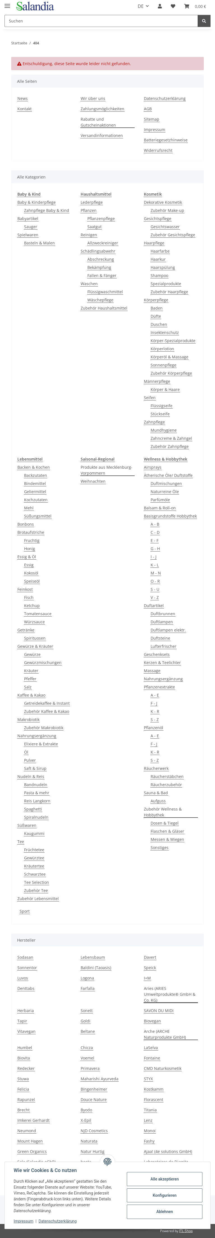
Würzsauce (34, 621)
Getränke (25, 630)
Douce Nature (94, 1099)
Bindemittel (35, 483)
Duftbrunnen (163, 613)
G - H (155, 548)
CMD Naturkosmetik (162, 1068)
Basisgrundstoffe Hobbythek (170, 516)
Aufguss (158, 801)
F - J (154, 703)
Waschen (89, 283)
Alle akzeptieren (164, 1179)
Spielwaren (27, 234)
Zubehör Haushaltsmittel (104, 308)
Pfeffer (30, 678)
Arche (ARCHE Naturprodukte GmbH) (165, 1034)
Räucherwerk (156, 768)
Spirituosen (35, 638)
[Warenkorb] (195, 6)
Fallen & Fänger (101, 275)
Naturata (89, 1141)
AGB (148, 108)
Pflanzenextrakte (159, 687)
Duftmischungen (166, 483)
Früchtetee (34, 849)
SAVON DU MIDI (159, 1010)
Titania (150, 1110)
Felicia (23, 1089)
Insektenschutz (165, 332)
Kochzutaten (36, 499)
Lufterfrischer (163, 646)
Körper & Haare (165, 389)
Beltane (88, 1031)
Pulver (30, 760)
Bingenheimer (94, 1089)
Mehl (29, 508)
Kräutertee (34, 866)
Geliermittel (35, 491)
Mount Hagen (30, 1141)
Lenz (148, 1120)
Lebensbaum (93, 957)
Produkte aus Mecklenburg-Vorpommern (106, 470)
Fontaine (152, 1058)
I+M (147, 978)
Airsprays (153, 467)
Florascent (153, 1099)
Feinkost (25, 589)
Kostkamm (153, 1089)
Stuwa (23, 1078)
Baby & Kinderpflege (36, 202)
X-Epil (86, 1120)
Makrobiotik (28, 719)
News (22, 98)
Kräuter (31, 670)
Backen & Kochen (33, 467)
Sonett (87, 1010)
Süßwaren (26, 825)
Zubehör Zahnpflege (170, 446)
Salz (28, 687)
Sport (25, 911)
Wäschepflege (100, 300)
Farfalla (88, 988)
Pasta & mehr (36, 792)
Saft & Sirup (35, 768)
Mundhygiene (164, 430)
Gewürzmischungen (43, 662)
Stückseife (160, 414)
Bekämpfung (99, 267)
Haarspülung (163, 267)
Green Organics (32, 1151)
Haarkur (158, 259)
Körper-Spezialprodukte (173, 340)
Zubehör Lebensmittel (38, 898)
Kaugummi (34, 833)
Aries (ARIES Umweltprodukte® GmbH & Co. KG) (169, 994)
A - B (155, 524)
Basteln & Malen (39, 243)
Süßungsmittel (38, 516)
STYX (148, 1078)
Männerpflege (157, 381)
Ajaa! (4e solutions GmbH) (168, 1151)
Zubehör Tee (36, 890)
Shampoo (159, 275)
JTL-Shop (186, 1230)
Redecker (26, 1068)
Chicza (87, 1047)
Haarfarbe (160, 251)
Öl (26, 752)
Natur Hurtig (92, 1151)
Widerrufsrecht (158, 150)
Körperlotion (162, 348)
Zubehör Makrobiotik (43, 727)
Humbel (24, 1047)
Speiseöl (32, 581)
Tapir (22, 1021)
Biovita (23, 1058)
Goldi (85, 1021)
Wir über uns (93, 98)
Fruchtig (31, 540)
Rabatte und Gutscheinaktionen (98, 122)
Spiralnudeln (36, 817)
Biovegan (152, 1021)
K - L (155, 564)
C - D (155, 532)
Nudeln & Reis (30, 776)
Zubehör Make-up (167, 210)
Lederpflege (92, 202)
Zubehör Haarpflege (169, 291)
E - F (154, 540)
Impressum (23, 1221)
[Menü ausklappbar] (7, 3)
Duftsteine (160, 638)
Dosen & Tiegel (165, 823)
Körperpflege (156, 300)
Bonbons (25, 524)
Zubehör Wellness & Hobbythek (163, 812)
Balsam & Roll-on (160, 508)
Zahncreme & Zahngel (171, 438)
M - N (156, 573)
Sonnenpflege (163, 365)
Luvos (22, 978)
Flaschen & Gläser (167, 831)
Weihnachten (93, 481)
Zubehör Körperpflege (171, 373)
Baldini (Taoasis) (96, 967)
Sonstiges (160, 847)
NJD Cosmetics (94, 1130)
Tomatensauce (38, 613)
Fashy (149, 1141)
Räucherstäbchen (167, 776)
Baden (157, 308)
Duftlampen (162, 621)
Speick (150, 967)
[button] (159, 6)
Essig (29, 564)
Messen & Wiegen (167, 839)
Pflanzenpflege (101, 218)
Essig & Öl (26, 556)
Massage (152, 670)
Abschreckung (100, 259)
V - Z (155, 597)
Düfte (156, 316)
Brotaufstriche (30, 532)
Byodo (86, 1110)
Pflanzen (89, 210)
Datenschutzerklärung (58, 1221)
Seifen (150, 397)
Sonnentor (27, 967)
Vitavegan (26, 1031)
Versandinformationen (102, 135)
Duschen (159, 324)
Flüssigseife (161, 405)
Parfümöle (160, 499)
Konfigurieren (164, 1195)
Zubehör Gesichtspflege (173, 234)
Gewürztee (34, 858)
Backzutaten (35, 475)
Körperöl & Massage (169, 357)
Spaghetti (33, 809)
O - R (155, 581)
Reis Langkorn (37, 801)
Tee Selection (36, 882)
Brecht (23, 1110)
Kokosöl (31, 573)
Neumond (26, 1130)
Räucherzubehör (166, 784)
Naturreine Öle (165, 491)
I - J (153, 556)
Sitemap (151, 119)
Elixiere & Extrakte (41, 744)
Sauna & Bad (156, 792)
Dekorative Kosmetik (163, 202)
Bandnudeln (35, 784)
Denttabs (25, 988)
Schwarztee (35, 874)
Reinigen (89, 234)
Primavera (90, 1068)
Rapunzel (26, 1099)
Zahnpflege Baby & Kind (46, 210)
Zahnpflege (154, 422)
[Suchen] (101, 21)
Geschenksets (157, 654)
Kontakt (24, 108)
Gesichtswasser (165, 226)
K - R (155, 711)
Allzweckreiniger (102, 243)
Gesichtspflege (157, 218)
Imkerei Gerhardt (33, 1120)
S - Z (155, 719)
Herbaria (25, 1010)
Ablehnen (164, 1211)
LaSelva (151, 1047)
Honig (29, 548)
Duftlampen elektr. (168, 630)
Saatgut (94, 226)
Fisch (29, 597)
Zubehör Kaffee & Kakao (46, 711)
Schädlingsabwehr (98, 251)
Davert (150, 957)
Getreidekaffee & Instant (47, 703)
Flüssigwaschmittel (105, 291)
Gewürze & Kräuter (35, 646)
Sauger (30, 226)
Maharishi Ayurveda (99, 1078)
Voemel (87, 1058)
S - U (155, 589)
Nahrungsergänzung (36, 735)
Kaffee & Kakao (31, 695)
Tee (20, 841)
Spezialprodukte (166, 283)
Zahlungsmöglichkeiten (102, 108)
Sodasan (25, 957)
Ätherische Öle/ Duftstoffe (168, 475)
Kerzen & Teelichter (162, 662)
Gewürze (32, 654)
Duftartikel (154, 605)
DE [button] (141, 6)
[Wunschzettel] (173, 6)
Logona (87, 978)
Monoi (150, 1130)
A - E (155, 695)
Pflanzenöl (153, 727)
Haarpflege (154, 243)
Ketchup (32, 605)
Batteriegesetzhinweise (166, 140)
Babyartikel (27, 218)
